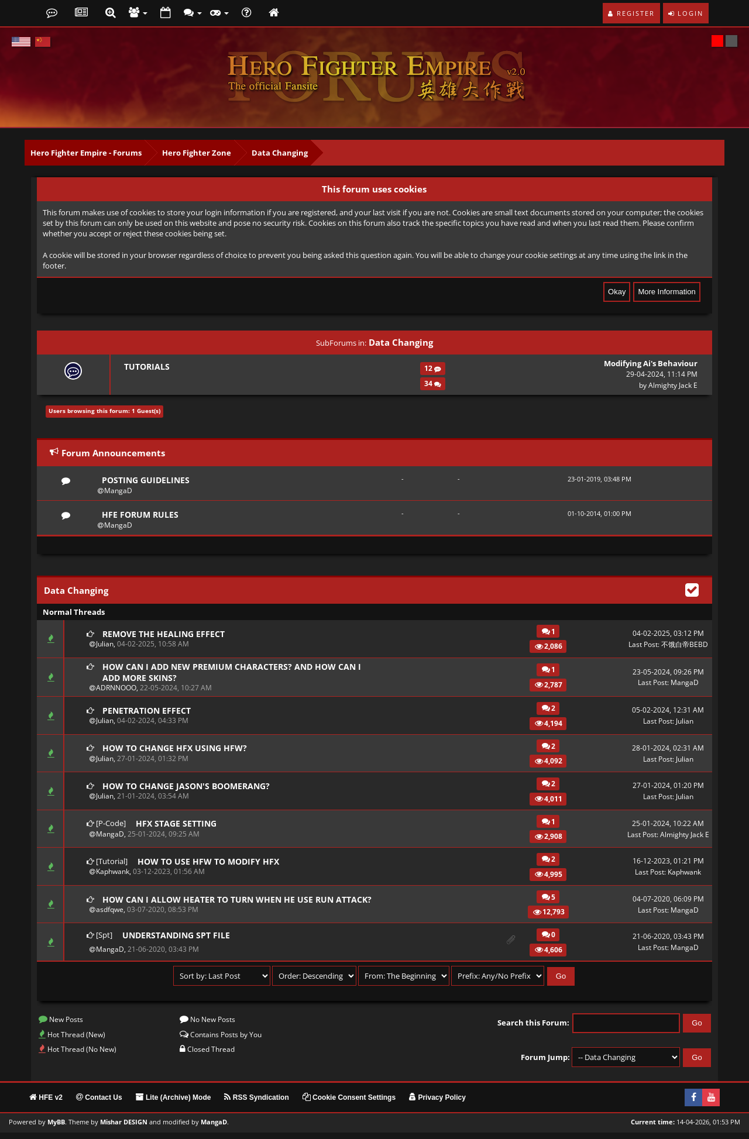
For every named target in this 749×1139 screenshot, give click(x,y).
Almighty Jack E (673, 385)
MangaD (118, 491)
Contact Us (99, 1104)
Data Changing (280, 152)
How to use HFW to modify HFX (212, 864)
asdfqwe (109, 921)
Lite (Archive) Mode (173, 1104)
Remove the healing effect (166, 635)
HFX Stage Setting (178, 827)
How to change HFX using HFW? (177, 752)
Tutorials (146, 367)
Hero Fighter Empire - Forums (86, 152)
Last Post (643, 646)
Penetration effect (148, 714)
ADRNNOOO (116, 692)
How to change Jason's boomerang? (190, 789)
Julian (105, 646)
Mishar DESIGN (123, 1128)
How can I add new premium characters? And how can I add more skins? (235, 675)
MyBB (56, 1128)
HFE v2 (46, 1104)
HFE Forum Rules (141, 516)
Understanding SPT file (178, 942)
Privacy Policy (437, 1104)
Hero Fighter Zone (196, 152)
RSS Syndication (256, 1104)
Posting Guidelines (148, 480)
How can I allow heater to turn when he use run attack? (222, 904)
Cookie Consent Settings (349, 1104)
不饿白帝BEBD (684, 646)
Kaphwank (112, 875)
